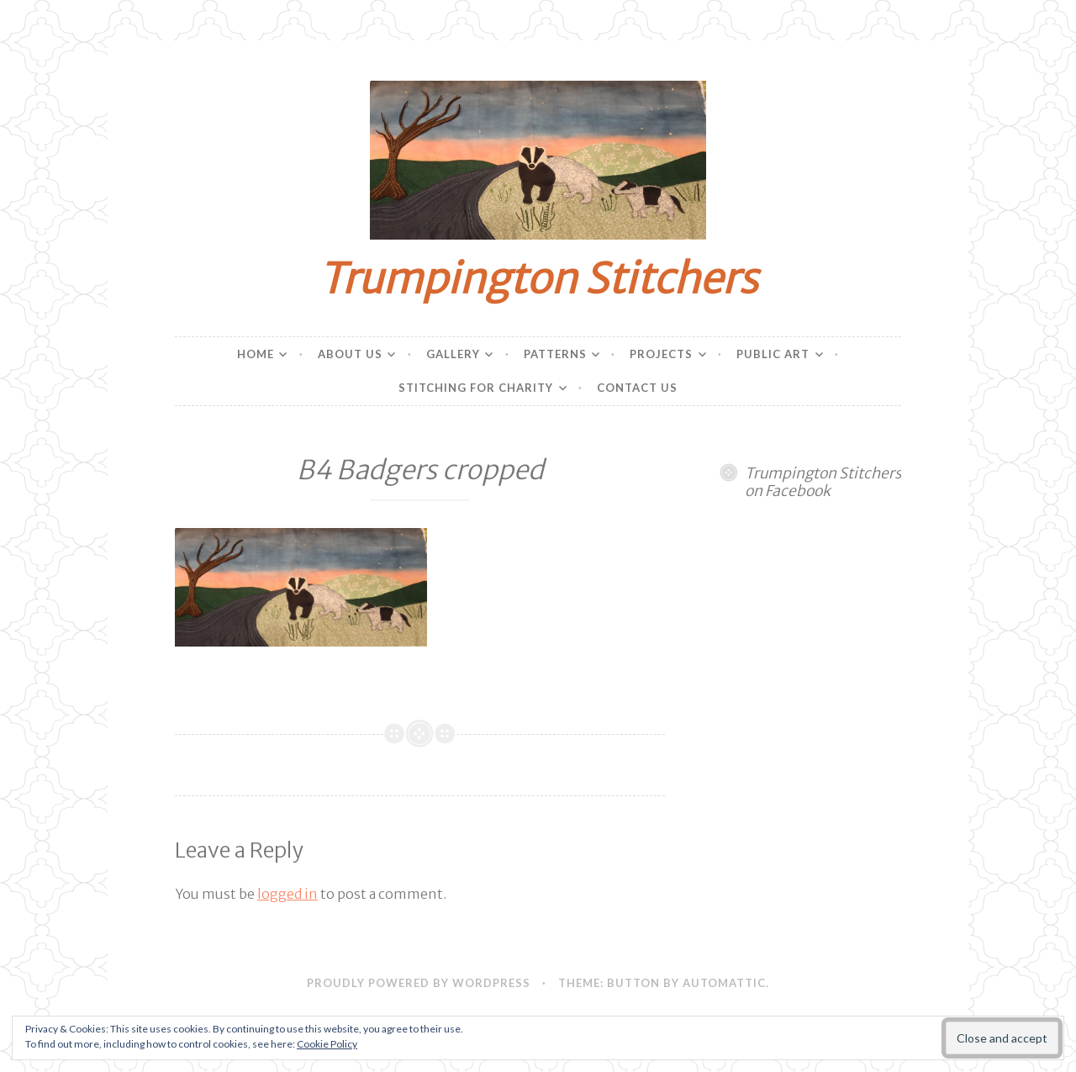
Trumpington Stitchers (538, 278)
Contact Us (637, 387)
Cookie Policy (327, 1044)
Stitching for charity (475, 387)
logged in (287, 893)
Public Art (773, 354)
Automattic (724, 983)
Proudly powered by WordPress (418, 983)
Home (255, 354)
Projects (661, 354)
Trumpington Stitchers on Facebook (823, 482)
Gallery (453, 354)
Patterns (555, 354)
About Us (350, 354)
